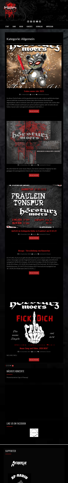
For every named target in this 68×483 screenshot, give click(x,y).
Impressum (49, 26)
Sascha (34, 225)
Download (39, 26)
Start (7, 26)
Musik (21, 26)
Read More (34, 244)
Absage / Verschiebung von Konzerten (34, 222)
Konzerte (29, 26)
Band (14, 26)
